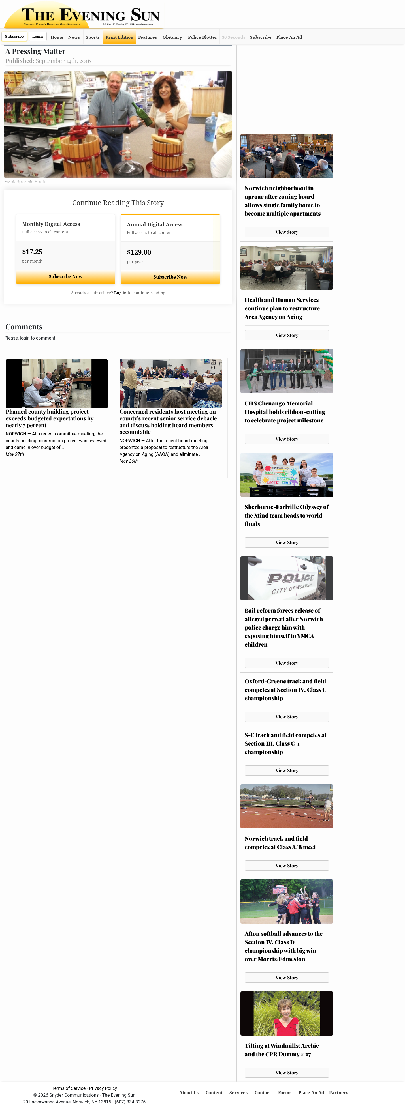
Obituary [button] (172, 37)
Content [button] (215, 1092)
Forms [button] (285, 1092)
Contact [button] (263, 1092)
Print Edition (119, 37)
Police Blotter (202, 37)
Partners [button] (339, 1092)
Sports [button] (93, 37)
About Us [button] (189, 1092)
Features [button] (147, 37)
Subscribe (14, 36)
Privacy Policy (103, 1088)
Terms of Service (69, 1088)
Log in (120, 293)
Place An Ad (289, 37)
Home (57, 37)
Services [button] (239, 1092)
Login (37, 36)
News (74, 37)
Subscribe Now (66, 276)
